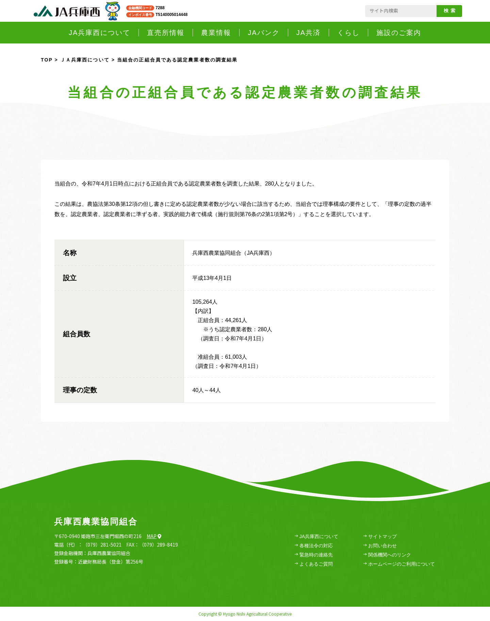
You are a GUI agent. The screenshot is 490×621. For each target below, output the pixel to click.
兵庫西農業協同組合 (95, 521)
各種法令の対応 (314, 546)
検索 (451, 10)
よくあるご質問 (314, 564)
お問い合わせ (380, 546)
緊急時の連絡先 (314, 555)
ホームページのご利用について (399, 564)
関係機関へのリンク (387, 555)
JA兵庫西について (316, 536)
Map (154, 536)
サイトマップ (380, 536)
